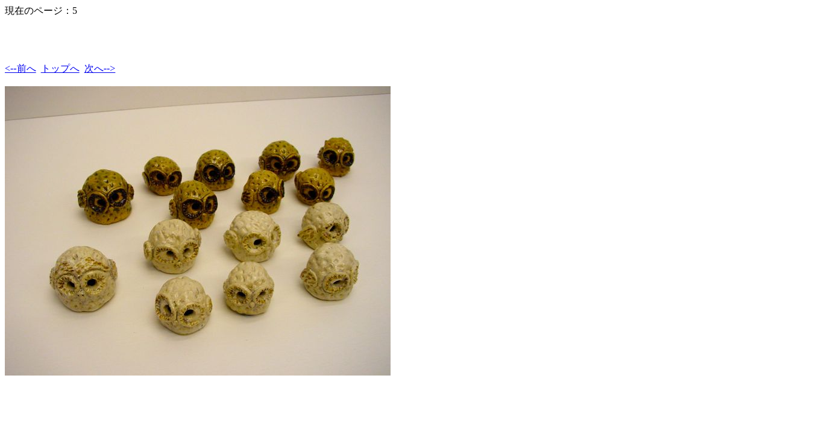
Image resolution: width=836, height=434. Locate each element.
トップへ (60, 68)
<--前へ (20, 68)
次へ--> (100, 68)
